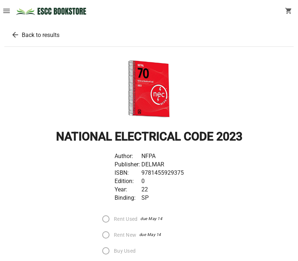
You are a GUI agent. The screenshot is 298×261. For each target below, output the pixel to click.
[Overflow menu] (6, 11)
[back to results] (15, 34)
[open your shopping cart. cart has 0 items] (288, 11)
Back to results (40, 35)
